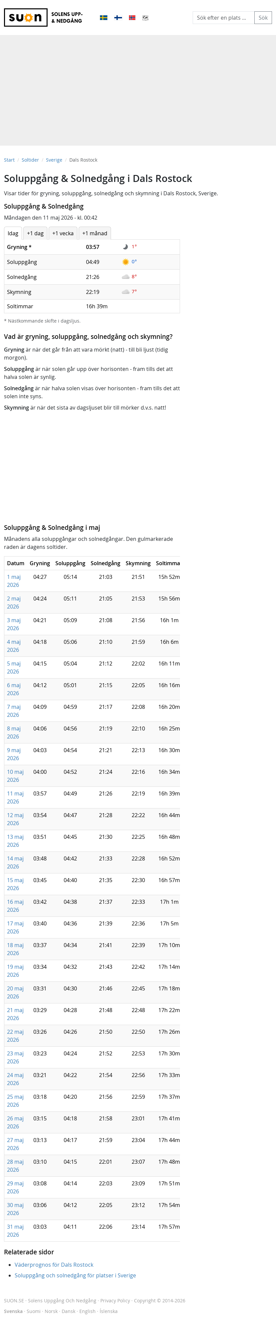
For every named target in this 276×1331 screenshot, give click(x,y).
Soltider (30, 160)
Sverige (54, 160)
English (87, 1311)
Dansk (68, 1311)
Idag (13, 233)
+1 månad (94, 233)
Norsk (51, 1311)
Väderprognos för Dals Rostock (54, 1264)
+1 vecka (63, 233)
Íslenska (109, 1311)
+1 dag (35, 233)
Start (9, 160)
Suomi (34, 1311)
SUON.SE (50, 1300)
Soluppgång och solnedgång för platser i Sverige (75, 1275)
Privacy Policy (115, 1300)
